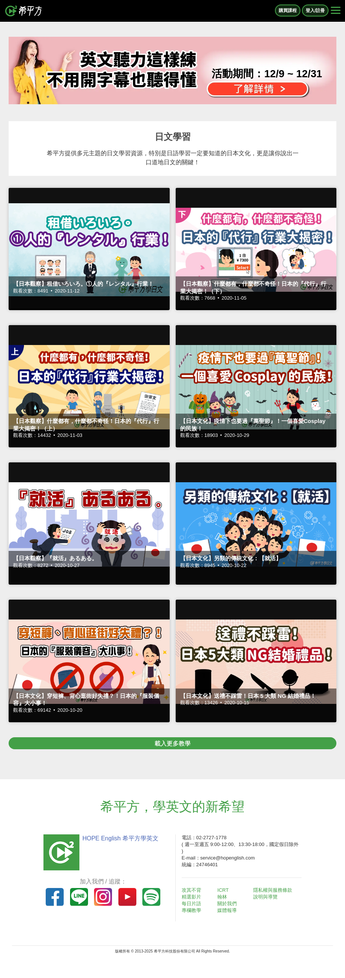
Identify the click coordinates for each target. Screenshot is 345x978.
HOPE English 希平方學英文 (120, 838)
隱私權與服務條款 (272, 890)
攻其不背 (191, 890)
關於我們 (227, 903)
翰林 (222, 897)
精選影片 (191, 897)
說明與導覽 (265, 897)
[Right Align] (336, 11)
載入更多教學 (173, 743)
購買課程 (288, 10)
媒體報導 (227, 910)
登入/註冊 (315, 10)
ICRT (223, 890)
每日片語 (191, 903)
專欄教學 (191, 910)
